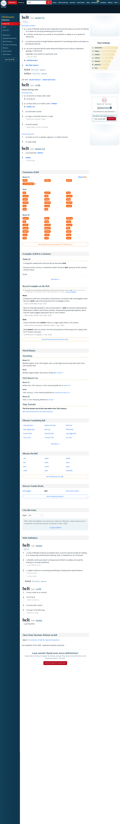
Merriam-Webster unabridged (55, 663)
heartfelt (69, 470)
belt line (69, 425)
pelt (24, 466)
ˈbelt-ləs (36, 74)
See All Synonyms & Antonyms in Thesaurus (54, 244)
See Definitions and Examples (104, 111)
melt (67, 462)
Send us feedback (71, 292)
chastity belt (49, 437)
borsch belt (27, 433)
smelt (47, 466)
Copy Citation (55, 527)
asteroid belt (28, 425)
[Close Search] (44, 2)
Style (24, 515)
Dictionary (8, 17)
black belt (69, 429)
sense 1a (66, 385)
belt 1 (58, 373)
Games (54, 2)
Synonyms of (29, 25)
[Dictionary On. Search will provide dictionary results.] (17, 2)
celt (24, 458)
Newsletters (94, 2)
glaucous (103, 107)
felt (24, 462)
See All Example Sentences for (55, 339)
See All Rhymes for (54, 476)
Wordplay (103, 2)
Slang (88, 2)
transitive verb (27, 93)
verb (37, 85)
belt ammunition (72, 491)
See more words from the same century (38, 411)
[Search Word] (48, 2)
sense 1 (51, 400)
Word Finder (81, 2)
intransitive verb (28, 134)
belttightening (28, 429)
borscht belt (49, 433)
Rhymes (110, 2)
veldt (25, 470)
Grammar (72, 2)
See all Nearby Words (55, 496)
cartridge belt (71, 433)
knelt (46, 462)
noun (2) (40, 149)
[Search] (39, 2)
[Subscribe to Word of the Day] (99, 119)
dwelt (68, 458)
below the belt (50, 425)
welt (46, 470)
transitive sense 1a (62, 392)
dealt (47, 458)
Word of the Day (63, 2)
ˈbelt (25, 22)
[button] (117, 2)
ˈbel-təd (35, 70)
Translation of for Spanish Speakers (44, 640)
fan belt (69, 437)
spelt (68, 466)
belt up (47, 429)
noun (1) (39, 17)
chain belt (27, 437)
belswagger (27, 491)
